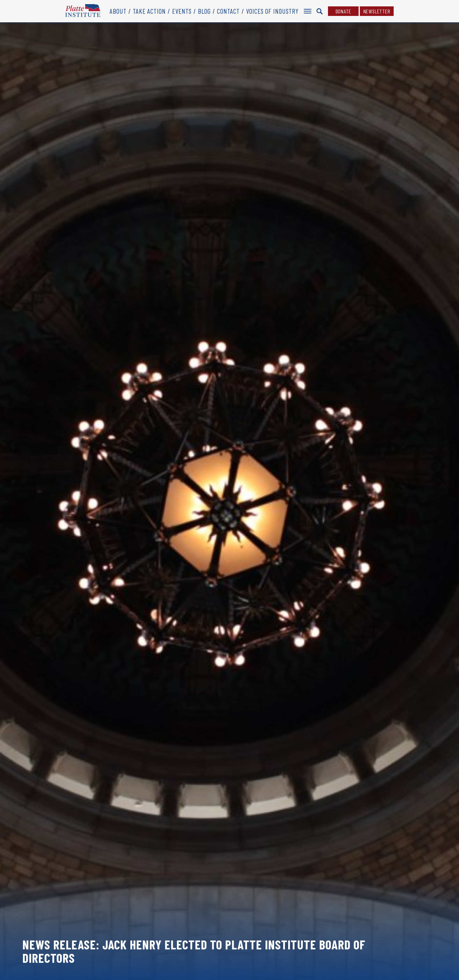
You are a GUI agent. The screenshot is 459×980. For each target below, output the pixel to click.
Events (182, 11)
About (118, 11)
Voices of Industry (272, 11)
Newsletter (376, 11)
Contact (228, 11)
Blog (204, 11)
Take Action (149, 11)
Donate (343, 11)
